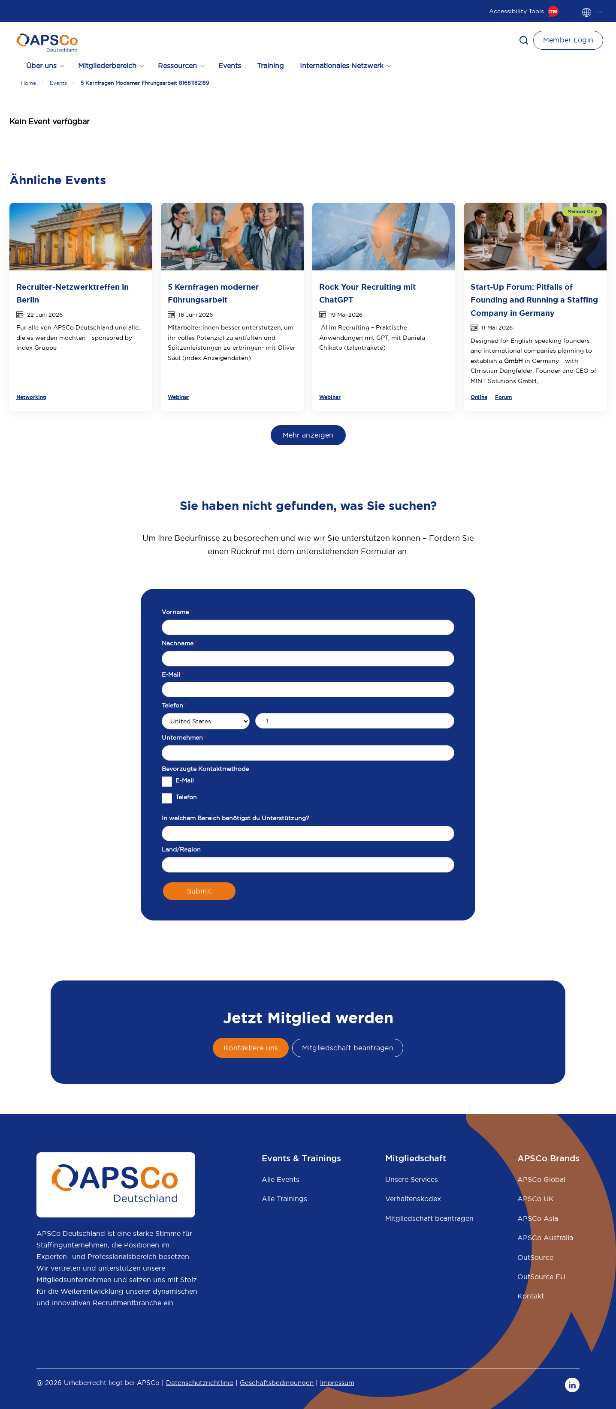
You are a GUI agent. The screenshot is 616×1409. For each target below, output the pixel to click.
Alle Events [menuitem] (280, 1179)
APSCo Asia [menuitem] (537, 1218)
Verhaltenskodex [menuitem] (413, 1198)
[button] (523, 40)
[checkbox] (308, 793)
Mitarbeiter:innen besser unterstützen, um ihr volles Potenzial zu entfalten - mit (230, 337)
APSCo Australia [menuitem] (545, 1237)
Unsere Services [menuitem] (411, 1179)
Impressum (337, 1383)
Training (270, 65)
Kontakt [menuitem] (530, 1296)
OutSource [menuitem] (535, 1257)
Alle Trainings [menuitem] (284, 1198)
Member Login (568, 40)
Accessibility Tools (524, 11)
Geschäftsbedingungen (277, 1383)
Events (229, 65)
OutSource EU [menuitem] (541, 1276)
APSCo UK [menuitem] (535, 1198)
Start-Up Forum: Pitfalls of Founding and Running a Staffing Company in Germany (534, 300)
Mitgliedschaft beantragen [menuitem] (429, 1218)
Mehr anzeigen (308, 435)
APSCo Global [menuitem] (541, 1179)
